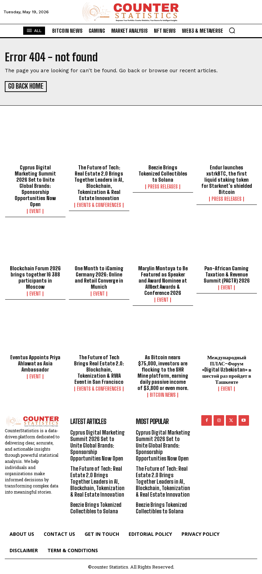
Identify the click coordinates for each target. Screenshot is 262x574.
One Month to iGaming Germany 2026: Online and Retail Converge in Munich (99, 276)
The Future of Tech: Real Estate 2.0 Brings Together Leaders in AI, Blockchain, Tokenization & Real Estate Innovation (98, 181)
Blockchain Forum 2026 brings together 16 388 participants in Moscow (35, 276)
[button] (232, 30)
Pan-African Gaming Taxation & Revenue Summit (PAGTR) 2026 (227, 273)
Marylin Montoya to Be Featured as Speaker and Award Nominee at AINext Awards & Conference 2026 (163, 279)
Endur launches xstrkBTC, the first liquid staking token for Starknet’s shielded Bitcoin (226, 178)
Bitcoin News (163, 394)
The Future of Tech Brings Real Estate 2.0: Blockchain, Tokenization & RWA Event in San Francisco (99, 368)
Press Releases (163, 185)
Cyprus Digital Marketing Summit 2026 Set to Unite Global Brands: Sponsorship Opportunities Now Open (35, 184)
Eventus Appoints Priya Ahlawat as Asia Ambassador (35, 362)
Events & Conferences (99, 203)
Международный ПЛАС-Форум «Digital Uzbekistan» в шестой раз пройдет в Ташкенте (226, 368)
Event (35, 210)
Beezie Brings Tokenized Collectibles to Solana (163, 172)
